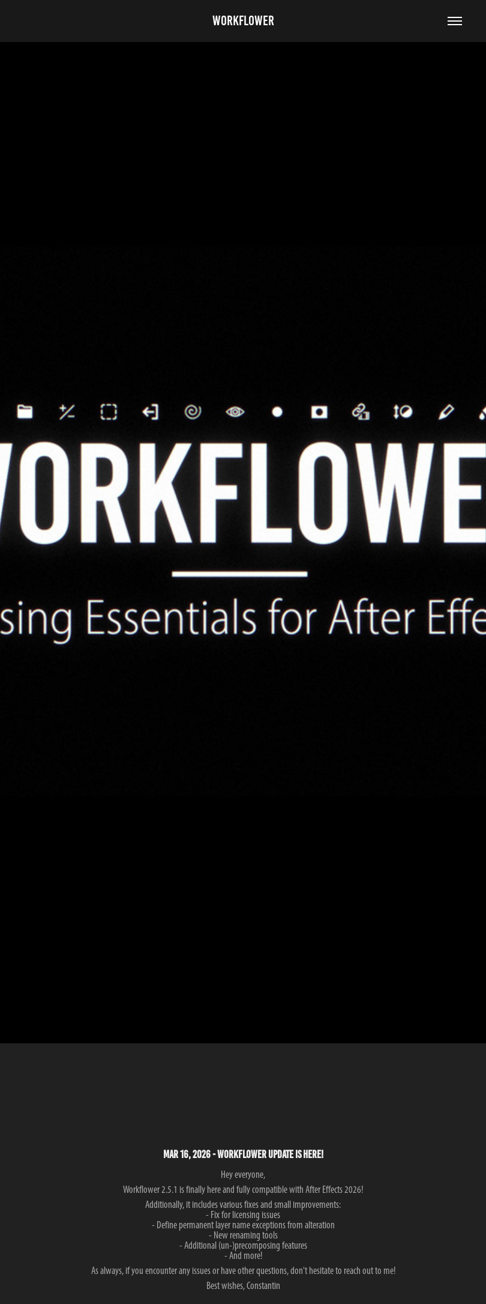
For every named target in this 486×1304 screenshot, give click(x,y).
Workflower (243, 20)
